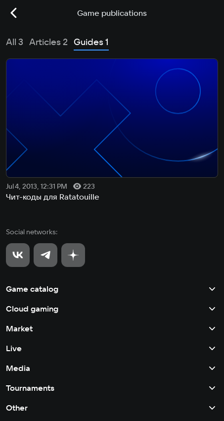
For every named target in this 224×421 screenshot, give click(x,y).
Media (112, 368)
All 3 (14, 42)
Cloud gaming (112, 309)
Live (112, 348)
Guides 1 (91, 42)
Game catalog (112, 289)
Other (112, 408)
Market (112, 328)
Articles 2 (48, 42)
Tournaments (112, 388)
